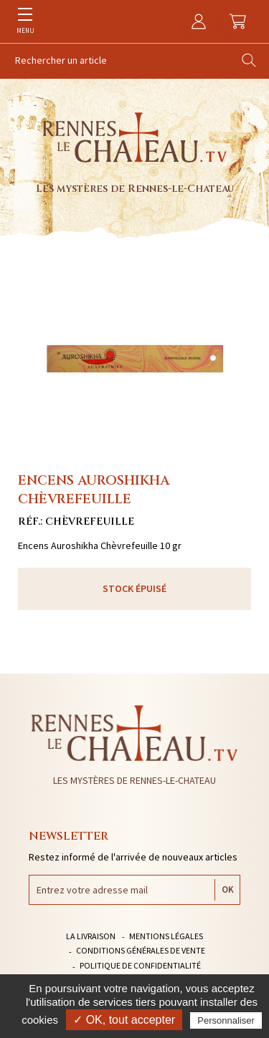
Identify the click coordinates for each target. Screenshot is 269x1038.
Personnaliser (226, 1020)
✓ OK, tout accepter (124, 1020)
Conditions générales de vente (140, 950)
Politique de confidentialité (140, 965)
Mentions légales (166, 936)
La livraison (90, 936)
